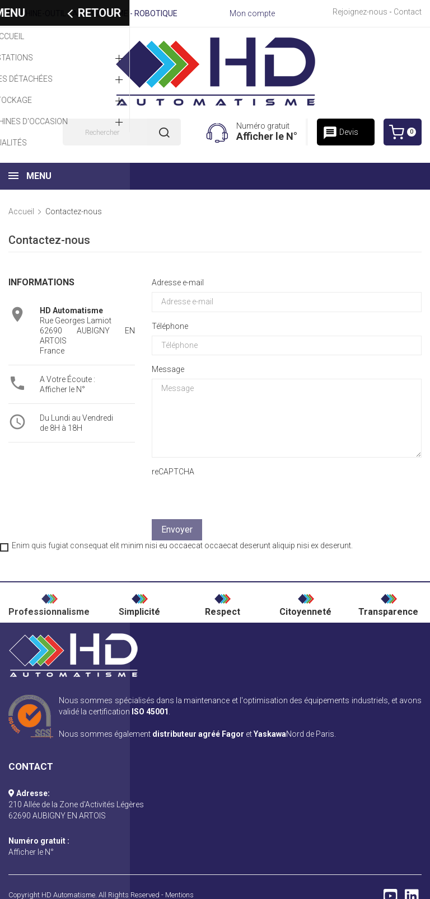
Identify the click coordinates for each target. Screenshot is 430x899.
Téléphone (170, 326)
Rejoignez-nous (360, 11)
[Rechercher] (122, 132)
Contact (408, 11)
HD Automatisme (68, 895)
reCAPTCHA (173, 471)
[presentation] (312, 488)
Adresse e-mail (178, 282)
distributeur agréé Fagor (198, 733)
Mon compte (252, 13)
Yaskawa (270, 733)
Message (168, 369)
